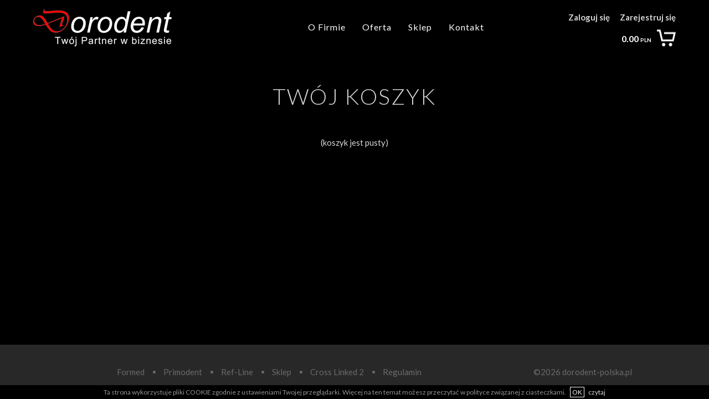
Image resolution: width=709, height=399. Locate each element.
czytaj (596, 392)
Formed (131, 372)
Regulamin (402, 372)
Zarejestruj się (648, 17)
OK (577, 392)
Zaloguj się (589, 17)
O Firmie (327, 27)
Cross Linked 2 (337, 372)
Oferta (377, 27)
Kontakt (466, 27)
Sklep (420, 27)
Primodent (182, 372)
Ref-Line (237, 372)
